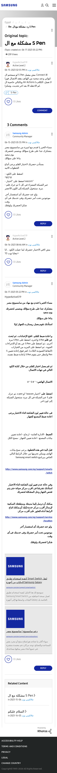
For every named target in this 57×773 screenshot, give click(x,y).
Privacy (6, 752)
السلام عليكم (16, 711)
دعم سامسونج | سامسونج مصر (22, 631)
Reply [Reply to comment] (43, 223)
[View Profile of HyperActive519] (20, 62)
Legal (5, 757)
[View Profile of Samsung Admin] (20, 133)
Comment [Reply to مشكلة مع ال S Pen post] (42, 110)
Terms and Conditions (14, 746)
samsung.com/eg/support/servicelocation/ (22, 636)
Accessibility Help (12, 740)
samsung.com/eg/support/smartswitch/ (21, 587)
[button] (46, 63)
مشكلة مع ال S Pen (20, 695)
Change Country (11, 763)
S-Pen (13, 92)
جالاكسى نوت (34, 70)
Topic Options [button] (46, 30)
